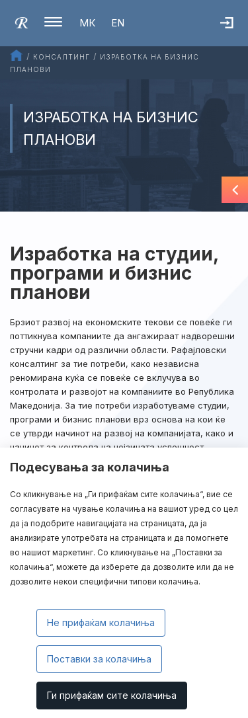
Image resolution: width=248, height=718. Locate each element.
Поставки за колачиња (99, 658)
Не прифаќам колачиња (101, 622)
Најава (234, 29)
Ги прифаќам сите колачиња (112, 695)
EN (117, 23)
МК (87, 23)
